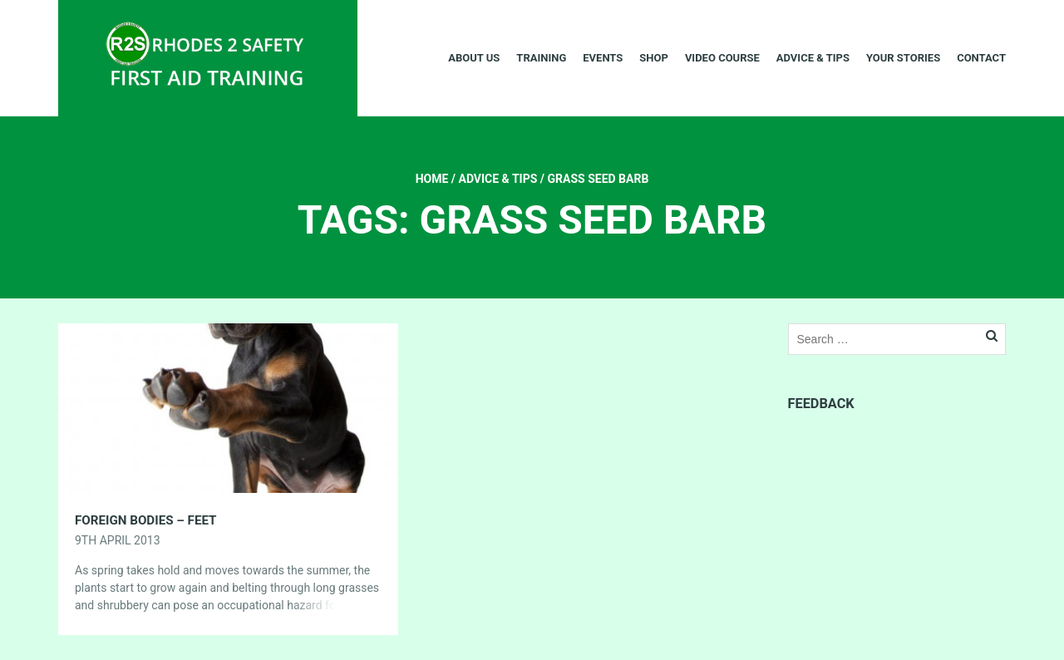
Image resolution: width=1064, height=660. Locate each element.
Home (432, 178)
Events (603, 58)
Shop (653, 58)
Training (541, 58)
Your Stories (903, 58)
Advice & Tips (813, 58)
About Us (474, 58)
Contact (981, 58)
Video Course (722, 58)
